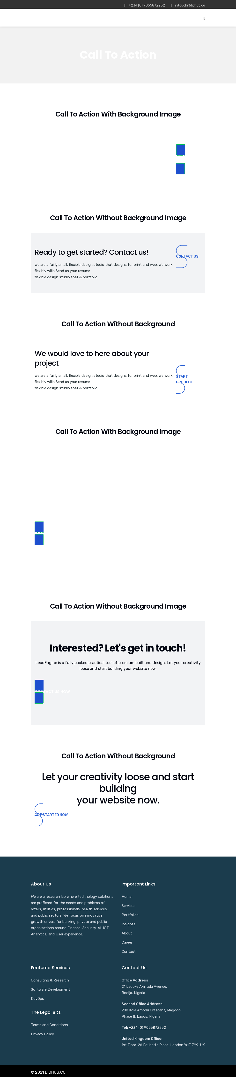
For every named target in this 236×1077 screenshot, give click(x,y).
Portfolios (130, 915)
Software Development (50, 989)
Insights (128, 924)
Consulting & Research (50, 980)
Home (127, 896)
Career (127, 942)
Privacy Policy (42, 1034)
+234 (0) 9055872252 (147, 1027)
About (127, 933)
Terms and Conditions (49, 1025)
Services (128, 906)
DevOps (37, 998)
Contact (129, 951)
